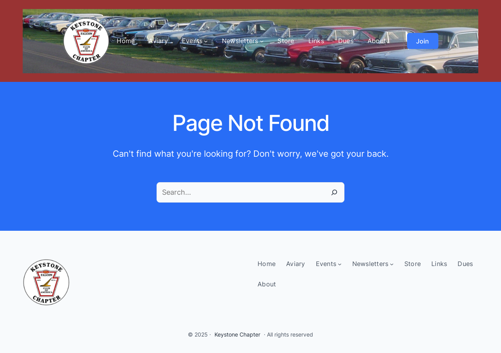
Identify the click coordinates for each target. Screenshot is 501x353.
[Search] (334, 192)
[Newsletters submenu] (262, 41)
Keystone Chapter (237, 334)
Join (422, 41)
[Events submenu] (206, 41)
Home (126, 41)
